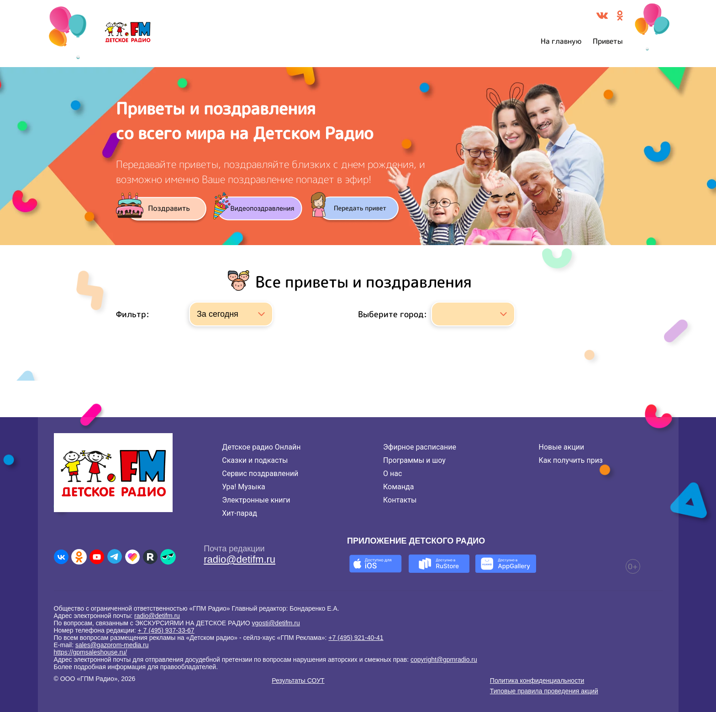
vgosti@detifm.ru (276, 623)
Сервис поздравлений (260, 473)
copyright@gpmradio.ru (444, 659)
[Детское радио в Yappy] (168, 557)
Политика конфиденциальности (537, 680)
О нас (392, 473)
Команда (398, 486)
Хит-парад (239, 513)
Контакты (399, 500)
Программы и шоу (414, 460)
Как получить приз (570, 460)
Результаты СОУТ (298, 680)
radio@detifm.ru (239, 559)
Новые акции (561, 447)
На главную (561, 41)
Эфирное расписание (419, 447)
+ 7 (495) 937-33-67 (166, 630)
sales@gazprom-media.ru (112, 645)
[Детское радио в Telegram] (114, 557)
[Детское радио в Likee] (132, 557)
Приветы (608, 41)
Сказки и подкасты (255, 460)
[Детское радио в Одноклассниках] (79, 557)
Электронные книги (256, 500)
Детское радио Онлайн (261, 447)
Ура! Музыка (243, 486)
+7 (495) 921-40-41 (355, 637)
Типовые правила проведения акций (544, 691)
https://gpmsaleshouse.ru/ (90, 652)
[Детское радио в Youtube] (97, 557)
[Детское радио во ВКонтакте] (61, 557)
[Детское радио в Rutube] (150, 557)
